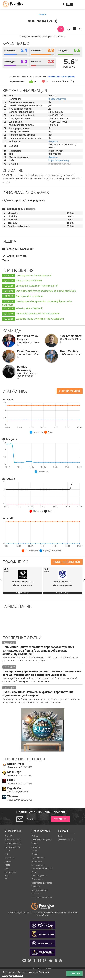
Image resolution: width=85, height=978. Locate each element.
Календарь (10, 857)
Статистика (10, 872)
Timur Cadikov (69, 351)
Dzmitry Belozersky (24, 368)
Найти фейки (69, 391)
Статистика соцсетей (42, 840)
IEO (6, 854)
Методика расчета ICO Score (42, 868)
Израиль (53, 157)
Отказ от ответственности (40, 886)
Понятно (74, 973)
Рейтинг (35, 836)
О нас (34, 843)
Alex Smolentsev (71, 335)
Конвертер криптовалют (38, 861)
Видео (34, 854)
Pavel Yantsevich (28, 351)
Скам (7, 850)
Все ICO (8, 836)
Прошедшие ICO (12, 847)
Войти (61, 836)
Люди (7, 865)
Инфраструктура (57, 99)
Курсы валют (38, 857)
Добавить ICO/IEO (66, 840)
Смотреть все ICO (66, 562)
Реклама (36, 847)
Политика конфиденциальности (42, 893)
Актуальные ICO (12, 840)
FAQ (7, 875)
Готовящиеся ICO (13, 843)
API (6, 879)
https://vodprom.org (58, 160)
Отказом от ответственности (61, 77)
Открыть (53, 141)
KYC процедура (39, 875)
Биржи (8, 861)
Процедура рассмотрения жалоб (42, 879)
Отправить (60, 819)
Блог (7, 868)
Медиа (35, 850)
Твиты (5, 260)
